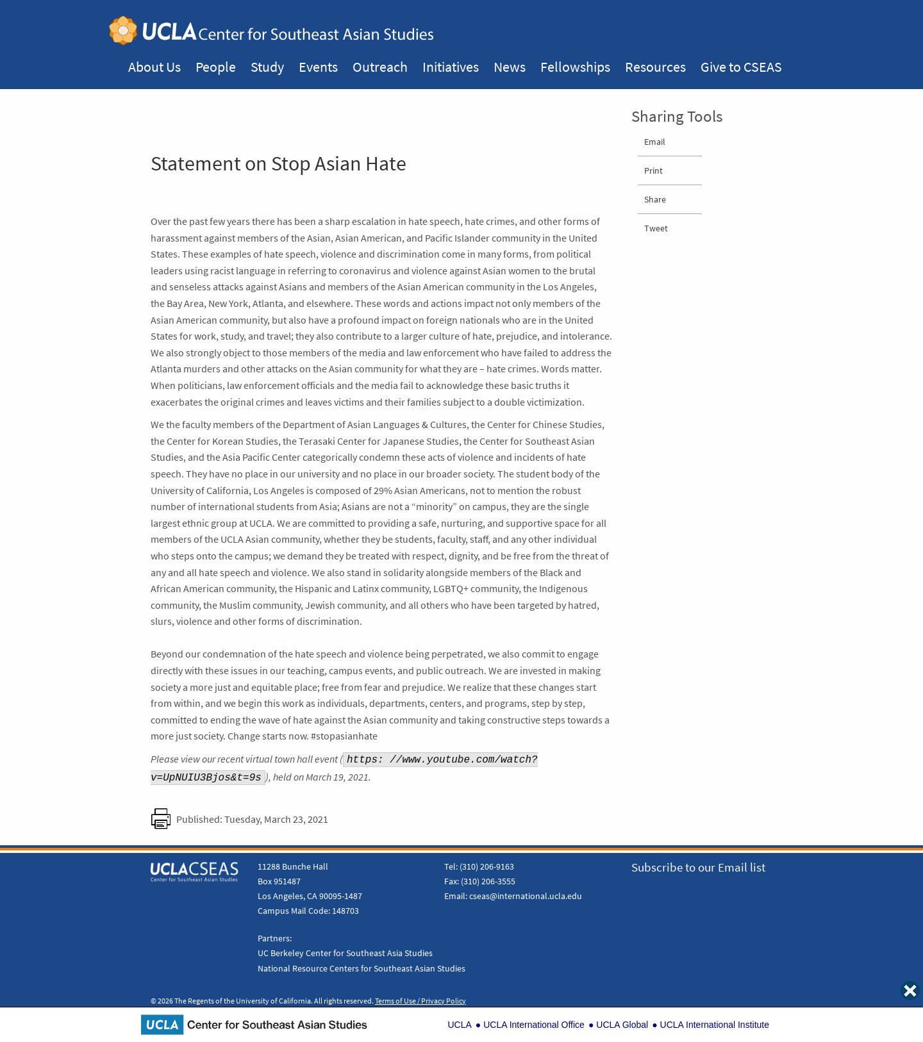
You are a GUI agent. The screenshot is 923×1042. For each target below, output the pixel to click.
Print (653, 170)
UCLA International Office (534, 1025)
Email (654, 141)
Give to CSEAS (741, 66)
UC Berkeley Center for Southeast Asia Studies (345, 953)
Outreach (380, 66)
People (215, 66)
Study (267, 66)
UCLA (459, 1025)
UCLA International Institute (714, 1025)
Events (318, 66)
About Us (154, 66)
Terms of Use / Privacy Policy (420, 1001)
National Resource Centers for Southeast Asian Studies (361, 968)
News (510, 66)
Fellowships (575, 66)
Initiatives (450, 66)
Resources (655, 66)
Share (655, 199)
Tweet (656, 228)
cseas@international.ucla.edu (525, 895)
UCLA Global (622, 1025)
